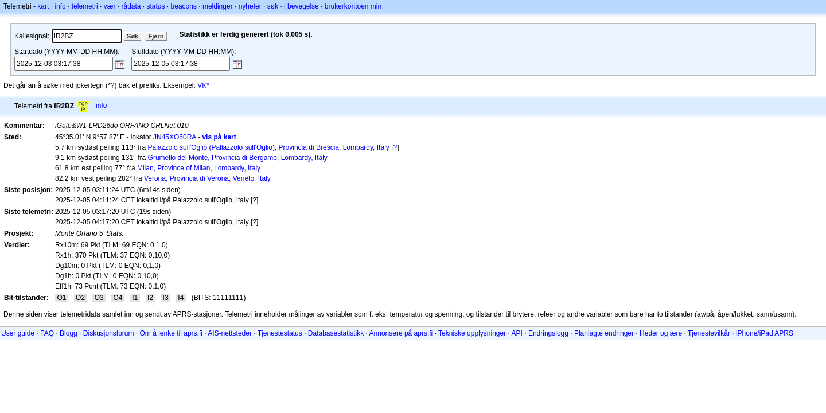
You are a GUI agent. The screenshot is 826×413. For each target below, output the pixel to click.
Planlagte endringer (604, 333)
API (517, 333)
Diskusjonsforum (108, 333)
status (156, 6)
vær (110, 6)
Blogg (68, 333)
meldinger (217, 6)
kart (43, 6)
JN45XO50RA (174, 137)
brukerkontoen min (353, 6)
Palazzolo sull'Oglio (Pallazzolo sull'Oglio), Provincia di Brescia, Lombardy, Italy (268, 147)
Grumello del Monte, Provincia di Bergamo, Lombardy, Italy (238, 158)
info (59, 6)
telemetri (85, 6)
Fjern (156, 36)
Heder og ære (661, 333)
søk (272, 6)
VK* (203, 85)
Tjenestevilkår (709, 333)
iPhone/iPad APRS (764, 333)
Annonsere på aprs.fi (401, 333)
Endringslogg (548, 333)
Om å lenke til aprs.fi (171, 333)
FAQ (47, 333)
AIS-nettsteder (230, 333)
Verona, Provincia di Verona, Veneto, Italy (207, 178)
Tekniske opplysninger (472, 333)
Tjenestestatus (280, 333)
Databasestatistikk (336, 333)
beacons (184, 6)
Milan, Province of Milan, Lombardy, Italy (198, 168)
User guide (17, 333)
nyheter (250, 6)
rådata (131, 6)
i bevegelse (301, 6)
